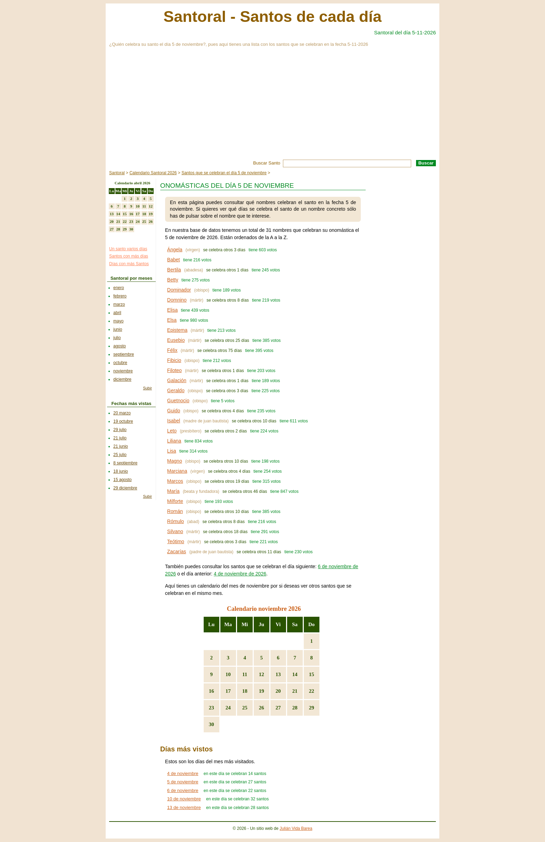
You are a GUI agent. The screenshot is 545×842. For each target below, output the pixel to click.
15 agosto (122, 479)
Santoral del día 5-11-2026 (405, 32)
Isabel (173, 420)
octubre (120, 362)
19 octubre (123, 421)
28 (295, 707)
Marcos (175, 481)
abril (117, 312)
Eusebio (176, 340)
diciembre (122, 379)
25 (244, 707)
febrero (120, 296)
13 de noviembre (184, 807)
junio (117, 329)
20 (278, 691)
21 (295, 691)
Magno (174, 461)
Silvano (175, 531)
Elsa (172, 320)
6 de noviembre (182, 790)
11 (244, 674)
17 (228, 691)
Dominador (179, 290)
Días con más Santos (129, 263)
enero (118, 287)
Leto (172, 430)
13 (278, 674)
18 (244, 691)
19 (261, 691)
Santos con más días (128, 256)
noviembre (123, 371)
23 (211, 707)
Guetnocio (178, 400)
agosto (119, 346)
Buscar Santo (266, 163)
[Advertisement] (272, 107)
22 (311, 691)
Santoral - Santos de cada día (272, 16)
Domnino (177, 300)
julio (117, 337)
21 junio (120, 446)
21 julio (120, 438)
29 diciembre (125, 488)
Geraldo (176, 390)
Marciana (177, 471)
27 (278, 707)
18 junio (120, 471)
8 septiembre (125, 463)
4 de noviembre (182, 773)
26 (261, 707)
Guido (173, 410)
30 (211, 724)
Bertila (174, 269)
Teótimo (175, 541)
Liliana (174, 441)
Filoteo (174, 370)
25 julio (120, 454)
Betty (172, 280)
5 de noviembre (182, 781)
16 (211, 691)
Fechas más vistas (132, 403)
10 (228, 674)
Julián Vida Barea (296, 828)
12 (261, 674)
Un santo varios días (128, 248)
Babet (173, 259)
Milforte (175, 501)
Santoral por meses (132, 278)
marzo (119, 304)
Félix (172, 350)
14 (295, 674)
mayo (118, 321)
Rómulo (175, 521)
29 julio (120, 429)
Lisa (171, 451)
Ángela (174, 249)
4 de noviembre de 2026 (240, 573)
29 (311, 707)
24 (228, 707)
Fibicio (174, 360)
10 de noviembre (184, 798)
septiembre (123, 354)
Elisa (172, 310)
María (173, 491)
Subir (147, 388)
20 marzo (122, 413)
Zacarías (176, 551)
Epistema (177, 330)
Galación (176, 380)
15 (311, 674)
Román (175, 511)
